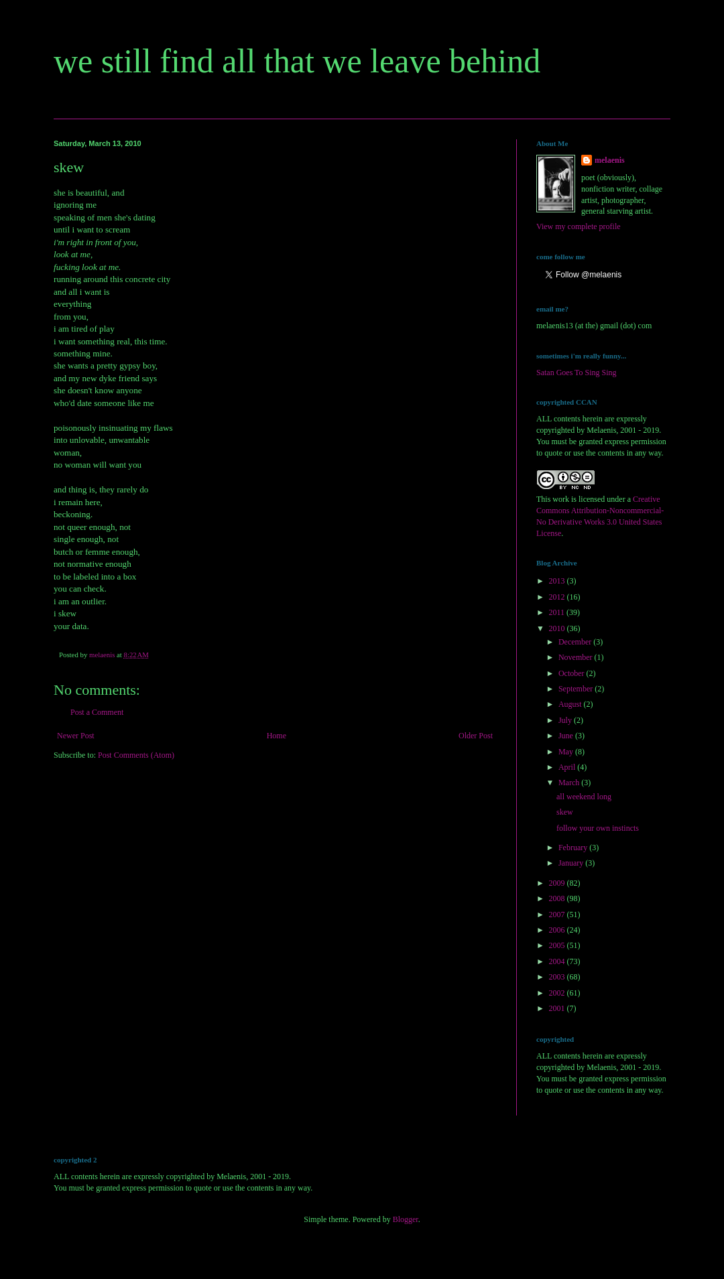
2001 (558, 1008)
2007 (558, 914)
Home (276, 735)
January (571, 863)
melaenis (610, 160)
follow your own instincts (597, 828)
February (573, 847)
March (569, 782)
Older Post (476, 735)
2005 (558, 945)
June (566, 735)
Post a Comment (96, 712)
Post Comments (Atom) (136, 755)
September (576, 688)
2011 (558, 612)
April (567, 767)
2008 (558, 898)
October (572, 673)
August (571, 704)
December (575, 642)
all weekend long (583, 796)
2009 (558, 883)
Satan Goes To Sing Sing (576, 372)
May (566, 751)
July (566, 720)
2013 (558, 581)
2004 (558, 961)
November (576, 657)
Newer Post (76, 735)
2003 (558, 977)
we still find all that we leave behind (297, 61)
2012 (558, 597)
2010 (558, 628)
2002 (558, 993)
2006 (558, 930)
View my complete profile (578, 226)
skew (564, 812)
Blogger (405, 1219)
